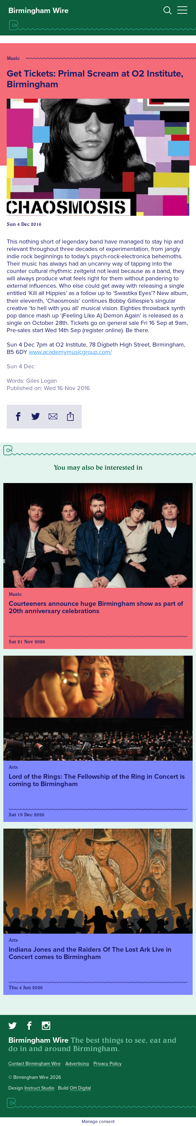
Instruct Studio (39, 1088)
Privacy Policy (107, 1063)
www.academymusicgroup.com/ (70, 352)
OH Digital (80, 1088)
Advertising (77, 1063)
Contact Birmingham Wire (34, 1063)
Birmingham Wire (38, 10)
